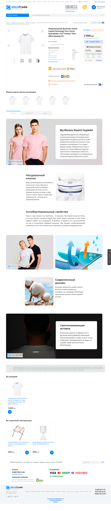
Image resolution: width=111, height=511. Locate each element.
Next (43, 45)
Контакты (58, 1)
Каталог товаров (12, 15)
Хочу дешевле (54, 84)
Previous (8, 45)
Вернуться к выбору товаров (80, 22)
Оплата (24, 1)
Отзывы (45, 113)
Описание (13, 113)
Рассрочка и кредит (31, 1)
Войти (95, 1)
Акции (62, 1)
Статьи (49, 1)
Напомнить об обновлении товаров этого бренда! (63, 80)
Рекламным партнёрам (55, 500)
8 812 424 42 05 (100, 492)
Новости (44, 1)
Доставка (8, 1)
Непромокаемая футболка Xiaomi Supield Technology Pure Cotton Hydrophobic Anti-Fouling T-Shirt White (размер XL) (17, 401)
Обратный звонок (70, 11)
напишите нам (67, 370)
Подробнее (99, 60)
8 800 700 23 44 (71, 8)
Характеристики (29, 113)
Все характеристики (53, 61)
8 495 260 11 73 (71, 6)
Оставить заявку (93, 41)
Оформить (98, 51)
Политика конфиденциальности (55, 498)
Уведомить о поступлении (96, 30)
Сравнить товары (98, 22)
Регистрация (101, 1)
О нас (53, 1)
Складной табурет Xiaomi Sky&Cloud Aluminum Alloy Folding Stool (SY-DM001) (18, 444)
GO (103, 462)
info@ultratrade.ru (17, 474)
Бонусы (67, 1)
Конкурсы (55, 502)
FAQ (71, 1)
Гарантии (39, 1)
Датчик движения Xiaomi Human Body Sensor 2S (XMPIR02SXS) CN (43, 443)
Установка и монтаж (16, 1)
